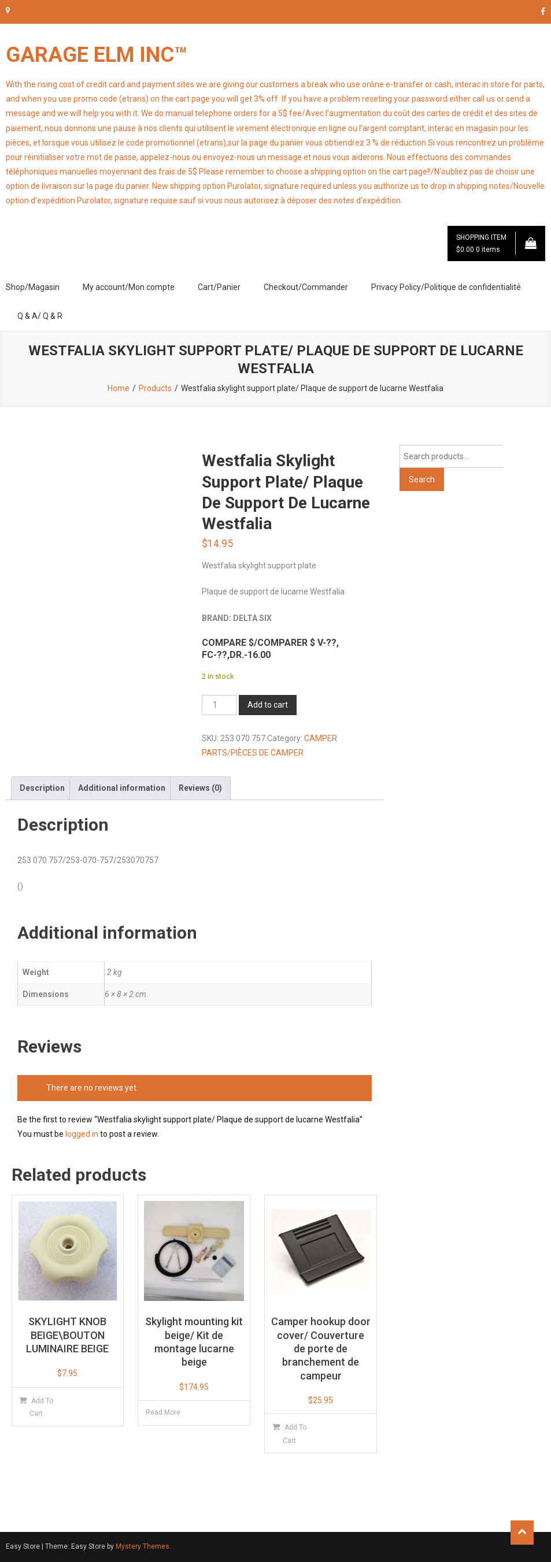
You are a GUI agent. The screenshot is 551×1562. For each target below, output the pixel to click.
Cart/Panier (219, 287)
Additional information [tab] (121, 788)
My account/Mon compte (129, 287)
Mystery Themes (142, 1546)
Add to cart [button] (41, 1407)
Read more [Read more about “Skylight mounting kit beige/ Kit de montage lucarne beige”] (163, 1412)
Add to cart (267, 704)
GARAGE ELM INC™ (96, 55)
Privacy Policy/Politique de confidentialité (446, 287)
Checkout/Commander (306, 287)
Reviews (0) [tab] (200, 788)
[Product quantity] (219, 705)
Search (422, 479)
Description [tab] (42, 788)
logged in (81, 1134)
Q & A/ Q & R (39, 316)
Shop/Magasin (33, 287)
